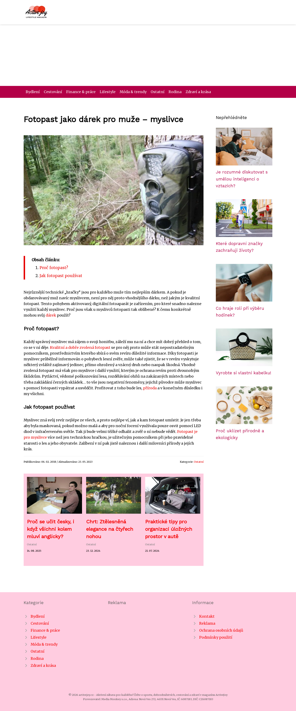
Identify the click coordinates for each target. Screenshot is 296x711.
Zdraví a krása (198, 92)
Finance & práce (81, 92)
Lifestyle (108, 92)
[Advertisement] (148, 55)
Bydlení (33, 92)
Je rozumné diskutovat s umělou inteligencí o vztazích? (242, 179)
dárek (51, 315)
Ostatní (157, 92)
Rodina (175, 92)
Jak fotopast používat (60, 275)
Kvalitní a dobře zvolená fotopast (80, 347)
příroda (150, 388)
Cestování (53, 92)
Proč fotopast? (53, 267)
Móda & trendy (133, 92)
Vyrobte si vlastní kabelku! (243, 372)
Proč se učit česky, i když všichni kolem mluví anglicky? (50, 529)
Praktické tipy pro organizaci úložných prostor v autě (168, 529)
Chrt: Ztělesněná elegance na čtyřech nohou (109, 529)
